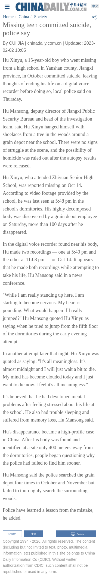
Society (40, 16)
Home (8, 16)
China (24, 16)
